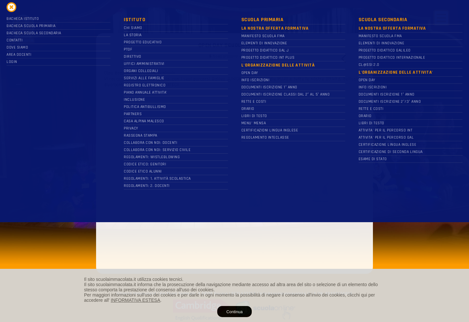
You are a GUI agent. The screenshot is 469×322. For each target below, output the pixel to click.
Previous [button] (344, 58)
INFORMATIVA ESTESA (135, 300)
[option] (234, 149)
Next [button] (360, 58)
